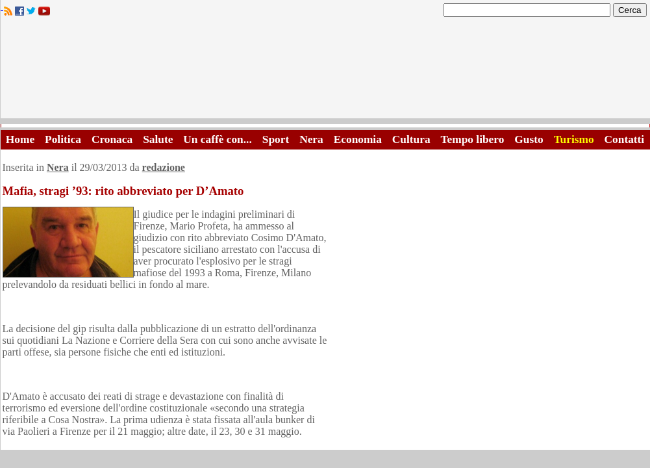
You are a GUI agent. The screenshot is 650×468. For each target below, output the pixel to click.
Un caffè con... (217, 139)
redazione (163, 167)
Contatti (625, 139)
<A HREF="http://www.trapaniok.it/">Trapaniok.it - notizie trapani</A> (325, 71)
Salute (158, 139)
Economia (358, 139)
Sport (275, 139)
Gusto (528, 139)
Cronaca (112, 139)
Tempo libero (473, 139)
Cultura (411, 139)
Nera (311, 139)
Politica (63, 139)
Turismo (574, 139)
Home (20, 139)
